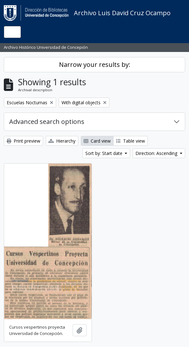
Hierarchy (62, 141)
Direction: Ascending (157, 153)
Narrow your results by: (94, 64)
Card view (97, 141)
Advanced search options (46, 121)
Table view (130, 141)
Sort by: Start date (104, 153)
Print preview (23, 141)
